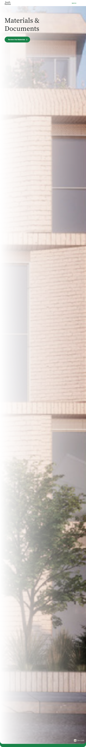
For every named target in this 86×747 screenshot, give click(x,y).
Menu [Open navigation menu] (74, 3)
